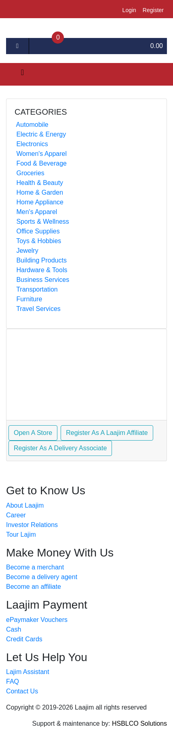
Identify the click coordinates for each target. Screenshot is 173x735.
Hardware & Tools (41, 270)
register (153, 10)
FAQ (12, 681)
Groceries (29, 173)
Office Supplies (37, 231)
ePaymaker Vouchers (37, 619)
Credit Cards (24, 639)
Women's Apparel (41, 153)
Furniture (28, 299)
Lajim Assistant (27, 671)
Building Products (41, 260)
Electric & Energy (40, 134)
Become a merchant (35, 567)
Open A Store (33, 432)
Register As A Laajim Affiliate (107, 432)
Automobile (32, 124)
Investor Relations (32, 524)
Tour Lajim (21, 534)
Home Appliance (39, 202)
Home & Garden (39, 192)
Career (16, 515)
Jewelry (26, 250)
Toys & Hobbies (38, 240)
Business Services (42, 279)
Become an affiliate (33, 586)
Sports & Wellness (42, 221)
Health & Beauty (39, 182)
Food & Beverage (41, 163)
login (129, 10)
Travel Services (38, 308)
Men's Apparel (36, 211)
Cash (13, 629)
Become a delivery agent (41, 576)
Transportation (36, 289)
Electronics (31, 144)
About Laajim (25, 505)
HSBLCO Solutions (139, 723)
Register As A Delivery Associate (60, 448)
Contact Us (22, 691)
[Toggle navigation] (17, 74)
